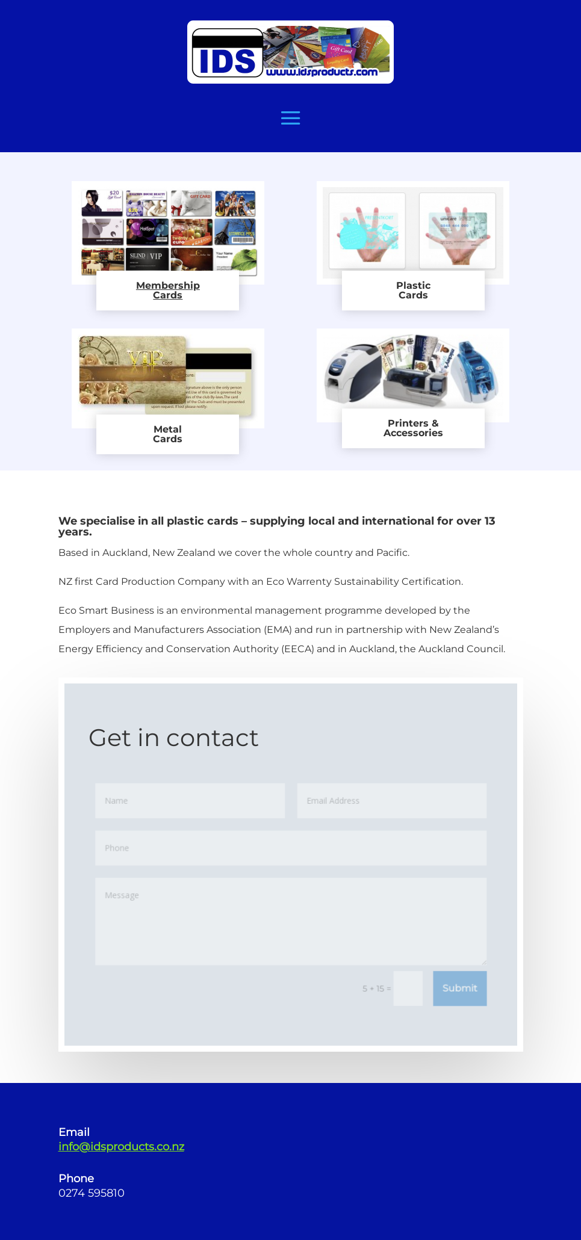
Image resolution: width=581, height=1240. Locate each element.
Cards (167, 295)
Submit (458, 987)
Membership (168, 285)
